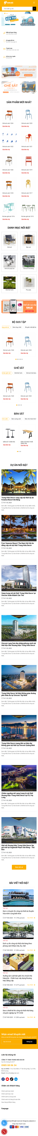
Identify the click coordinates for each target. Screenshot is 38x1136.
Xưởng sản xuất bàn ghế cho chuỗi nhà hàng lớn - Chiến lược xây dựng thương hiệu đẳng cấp (17, 978)
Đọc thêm (31, 918)
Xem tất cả (19, 867)
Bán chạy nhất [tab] (17, 327)
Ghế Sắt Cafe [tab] (18, 373)
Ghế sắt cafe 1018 (7, 193)
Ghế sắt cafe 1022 (7, 146)
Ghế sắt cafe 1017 (26, 193)
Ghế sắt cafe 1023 (26, 123)
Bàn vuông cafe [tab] (16, 419)
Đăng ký (29, 1042)
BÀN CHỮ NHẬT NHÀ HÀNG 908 (27, 442)
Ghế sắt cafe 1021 (26, 146)
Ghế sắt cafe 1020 (7, 170)
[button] (17, 22)
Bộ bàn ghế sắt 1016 (8, 216)
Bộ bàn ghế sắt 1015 (27, 216)
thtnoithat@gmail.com (10, 1073)
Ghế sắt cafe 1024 (7, 123)
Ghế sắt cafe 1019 (26, 170)
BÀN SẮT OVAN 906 (9, 442)
